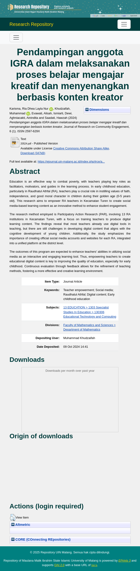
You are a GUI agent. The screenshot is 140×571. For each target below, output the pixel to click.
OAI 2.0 (59, 565)
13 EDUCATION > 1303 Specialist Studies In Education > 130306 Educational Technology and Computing (89, 312)
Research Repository (31, 24)
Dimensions (97, 110)
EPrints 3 (124, 560)
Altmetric (20, 525)
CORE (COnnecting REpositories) (41, 539)
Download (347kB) (33, 153)
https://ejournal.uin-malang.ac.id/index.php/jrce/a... (71, 161)
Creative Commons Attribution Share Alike (81, 148)
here (94, 565)
